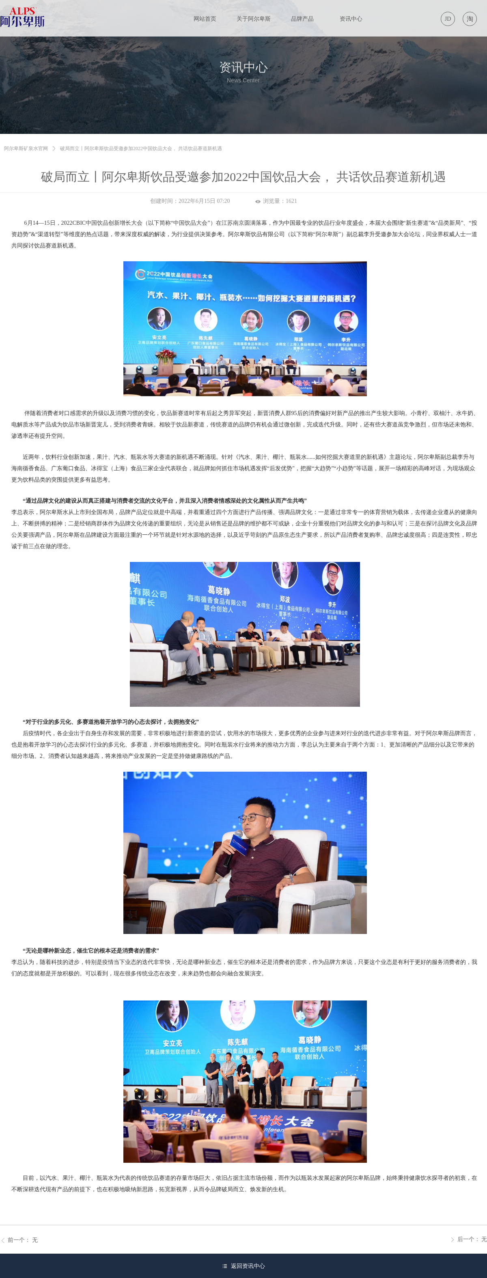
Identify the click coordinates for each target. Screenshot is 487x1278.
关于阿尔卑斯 (254, 19)
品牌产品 (302, 19)
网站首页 (205, 19)
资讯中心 (351, 19)
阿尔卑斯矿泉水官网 (26, 148)
